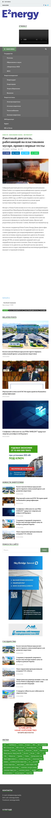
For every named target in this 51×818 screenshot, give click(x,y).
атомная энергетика (25, 759)
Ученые (26, 756)
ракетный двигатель (31, 310)
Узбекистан (11, 756)
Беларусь (28, 744)
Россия (32, 753)
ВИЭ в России (20, 747)
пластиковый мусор (16, 310)
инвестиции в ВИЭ (31, 764)
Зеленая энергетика (13, 115)
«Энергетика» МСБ (13, 66)
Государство (8, 53)
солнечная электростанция (29, 767)
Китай (35, 750)
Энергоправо (11, 84)
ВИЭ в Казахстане (8, 747)
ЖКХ (8, 71)
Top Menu (7, 1)
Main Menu (10, 49)
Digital (6, 123)
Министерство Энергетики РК (12, 753)
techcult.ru (6, 298)
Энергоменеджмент (11, 75)
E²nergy (15, 149)
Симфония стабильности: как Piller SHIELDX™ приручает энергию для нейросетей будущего (24, 433)
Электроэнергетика (13, 102)
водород (5, 761)
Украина (19, 756)
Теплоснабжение (13, 110)
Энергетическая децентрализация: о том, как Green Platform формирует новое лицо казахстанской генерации (32, 681)
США (38, 753)
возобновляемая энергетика (18, 761)
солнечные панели (24, 770)
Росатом (26, 753)
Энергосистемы (9, 97)
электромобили (8, 773)
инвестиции (20, 764)
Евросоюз (20, 750)
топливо (43, 310)
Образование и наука (14, 62)
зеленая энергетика (9, 764)
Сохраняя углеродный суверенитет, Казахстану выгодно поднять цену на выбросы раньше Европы (29, 522)
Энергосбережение (13, 88)
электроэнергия (19, 773)
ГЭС (40, 747)
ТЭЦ (4, 756)
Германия (6, 750)
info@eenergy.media (14, 795)
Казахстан (29, 750)
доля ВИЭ (35, 761)
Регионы (10, 58)
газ (29, 761)
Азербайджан (12, 744)
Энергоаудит (11, 80)
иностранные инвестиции (11, 767)
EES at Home (8, 128)
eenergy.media (14, 797)
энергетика (29, 773)
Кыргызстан (43, 750)
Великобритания (31, 747)
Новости (5, 135)
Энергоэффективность (10, 759)
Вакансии (10, 93)
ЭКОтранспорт (9, 119)
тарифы (34, 770)
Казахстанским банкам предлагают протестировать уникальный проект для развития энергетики (21, 353)
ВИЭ (34, 744)
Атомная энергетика (14, 106)
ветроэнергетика (38, 759)
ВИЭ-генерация (42, 744)
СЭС (43, 753)
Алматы (20, 744)
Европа (13, 750)
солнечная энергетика (9, 770)
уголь (40, 770)
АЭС (4, 744)
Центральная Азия (36, 756)
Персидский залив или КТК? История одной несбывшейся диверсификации (31, 499)
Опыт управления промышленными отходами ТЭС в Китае (29, 533)
